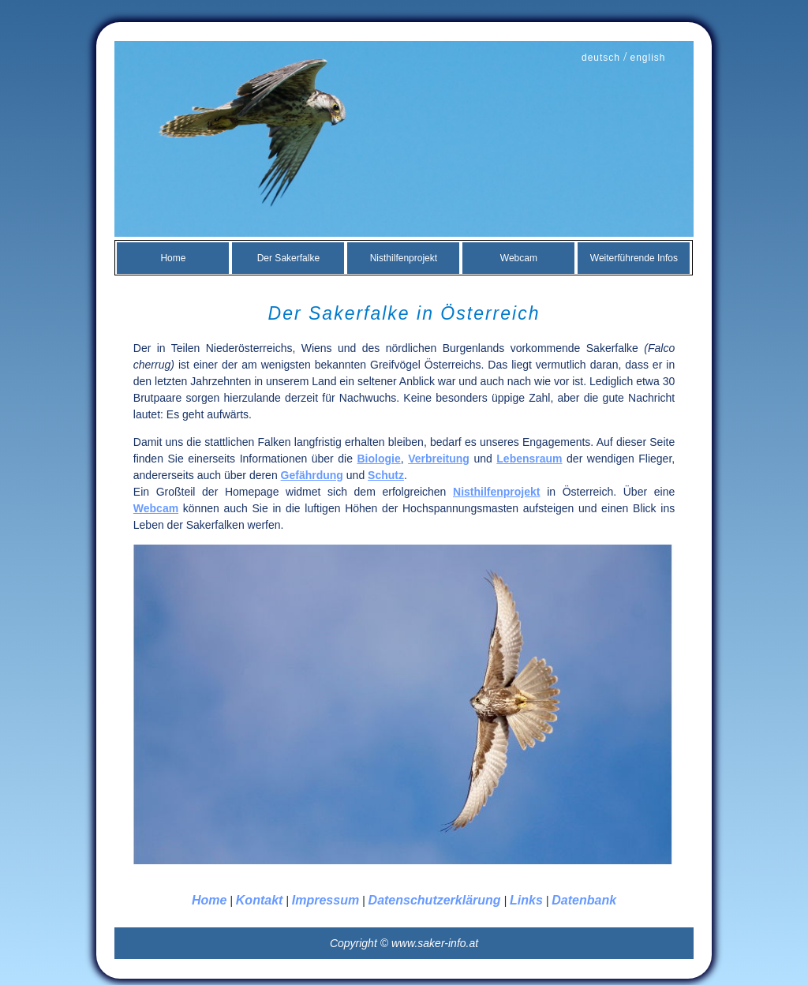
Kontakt (259, 900)
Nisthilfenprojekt (403, 258)
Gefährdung (312, 475)
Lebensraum (529, 458)
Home (172, 258)
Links (526, 900)
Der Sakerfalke (288, 258)
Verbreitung (438, 458)
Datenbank (584, 900)
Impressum (325, 900)
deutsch (601, 57)
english (647, 57)
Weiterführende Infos (634, 258)
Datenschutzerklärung (434, 900)
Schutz (386, 475)
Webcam (518, 258)
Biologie (378, 458)
